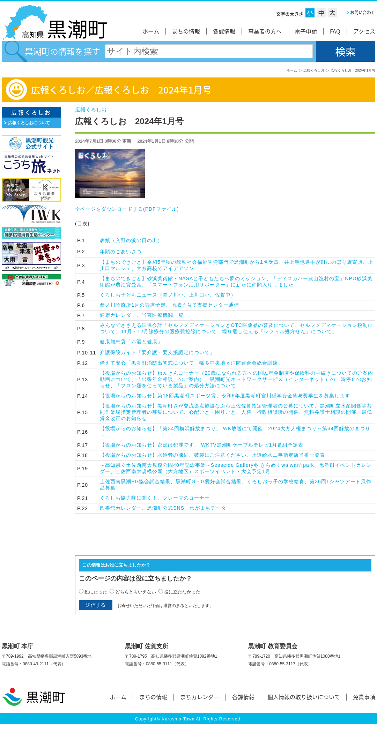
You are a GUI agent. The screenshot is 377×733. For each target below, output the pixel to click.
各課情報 (224, 31)
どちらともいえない (135, 591)
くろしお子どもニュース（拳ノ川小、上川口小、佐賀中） (168, 295)
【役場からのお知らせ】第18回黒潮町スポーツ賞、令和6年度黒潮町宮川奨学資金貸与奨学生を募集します (225, 395)
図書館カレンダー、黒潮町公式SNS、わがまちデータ (163, 508)
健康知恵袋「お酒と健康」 (131, 341)
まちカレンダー (199, 697)
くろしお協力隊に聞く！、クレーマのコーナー (155, 498)
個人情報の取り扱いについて (303, 697)
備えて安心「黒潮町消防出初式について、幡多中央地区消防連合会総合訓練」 (191, 363)
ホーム (150, 31)
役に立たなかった (182, 591)
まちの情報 (186, 31)
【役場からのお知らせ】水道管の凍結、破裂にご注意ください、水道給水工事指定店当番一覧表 (212, 455)
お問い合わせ (362, 12)
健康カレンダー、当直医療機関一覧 (142, 315)
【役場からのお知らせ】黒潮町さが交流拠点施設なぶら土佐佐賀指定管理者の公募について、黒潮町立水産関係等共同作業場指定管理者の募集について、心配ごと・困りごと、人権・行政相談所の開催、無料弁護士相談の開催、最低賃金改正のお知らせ (236, 412)
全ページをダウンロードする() (127, 209)
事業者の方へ (265, 31)
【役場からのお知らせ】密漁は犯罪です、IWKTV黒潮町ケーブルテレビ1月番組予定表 (201, 445)
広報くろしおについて (29, 122)
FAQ (335, 31)
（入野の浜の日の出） (131, 240)
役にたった (95, 591)
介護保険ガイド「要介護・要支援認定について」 (157, 352)
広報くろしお (313, 70)
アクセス (364, 31)
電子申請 (306, 31)
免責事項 (364, 697)
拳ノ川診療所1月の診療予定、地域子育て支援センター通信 (169, 305)
